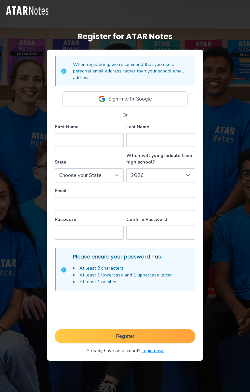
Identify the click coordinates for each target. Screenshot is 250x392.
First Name (66, 127)
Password (65, 219)
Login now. (153, 351)
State (60, 162)
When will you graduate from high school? (159, 158)
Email (61, 191)
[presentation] (125, 311)
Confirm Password (146, 219)
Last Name (137, 127)
